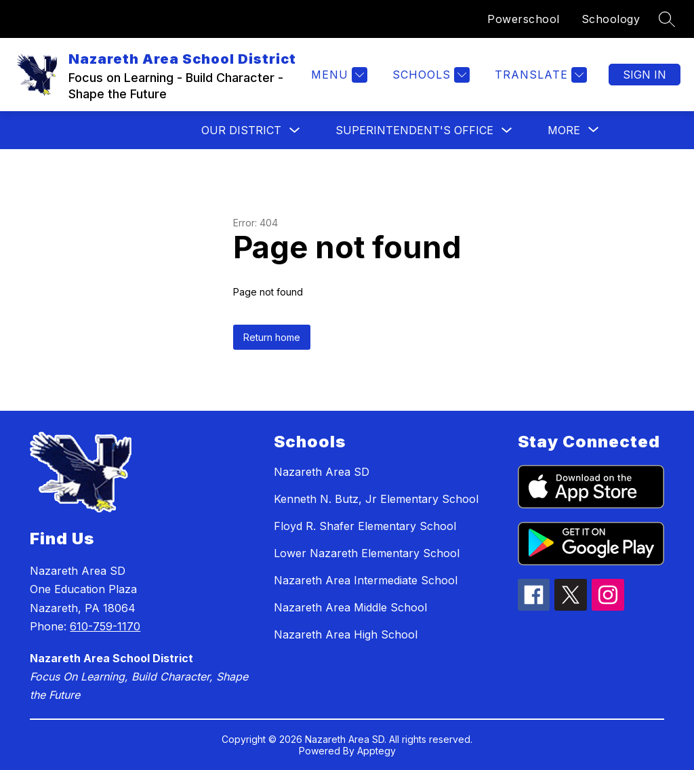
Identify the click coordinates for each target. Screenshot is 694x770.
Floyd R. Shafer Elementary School (365, 526)
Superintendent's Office (414, 130)
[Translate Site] (539, 74)
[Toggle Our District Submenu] (295, 130)
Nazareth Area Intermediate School (365, 580)
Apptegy (376, 750)
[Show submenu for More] (564, 130)
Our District (241, 130)
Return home (271, 337)
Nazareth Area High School (345, 634)
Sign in (644, 74)
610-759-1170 (105, 626)
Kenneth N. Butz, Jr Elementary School (376, 499)
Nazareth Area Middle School (350, 607)
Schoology (610, 19)
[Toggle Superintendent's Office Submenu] (507, 130)
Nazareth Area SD (321, 472)
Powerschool (523, 19)
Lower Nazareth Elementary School (367, 553)
